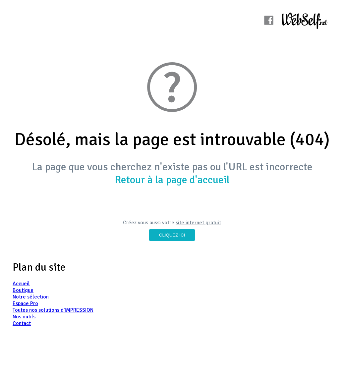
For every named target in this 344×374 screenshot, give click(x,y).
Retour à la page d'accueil (172, 179)
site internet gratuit (198, 222)
